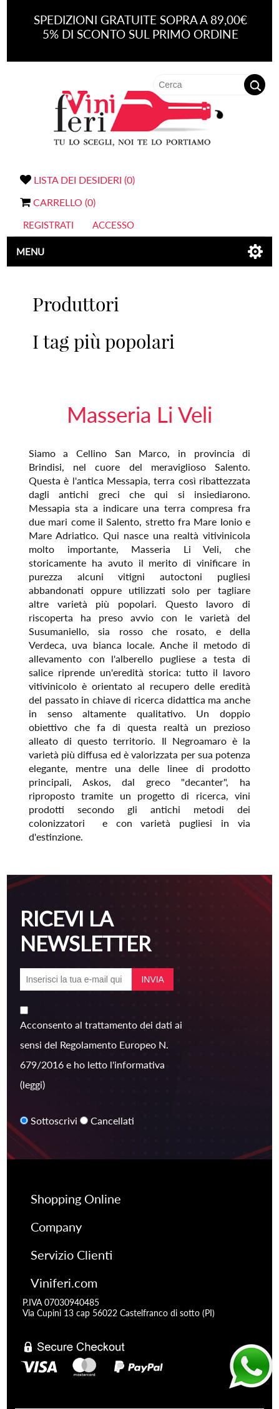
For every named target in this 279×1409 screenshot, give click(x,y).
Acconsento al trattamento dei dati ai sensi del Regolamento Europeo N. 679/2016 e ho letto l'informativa (101, 1044)
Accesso (113, 224)
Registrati (48, 224)
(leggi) (32, 1084)
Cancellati (112, 1120)
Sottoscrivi (54, 1120)
